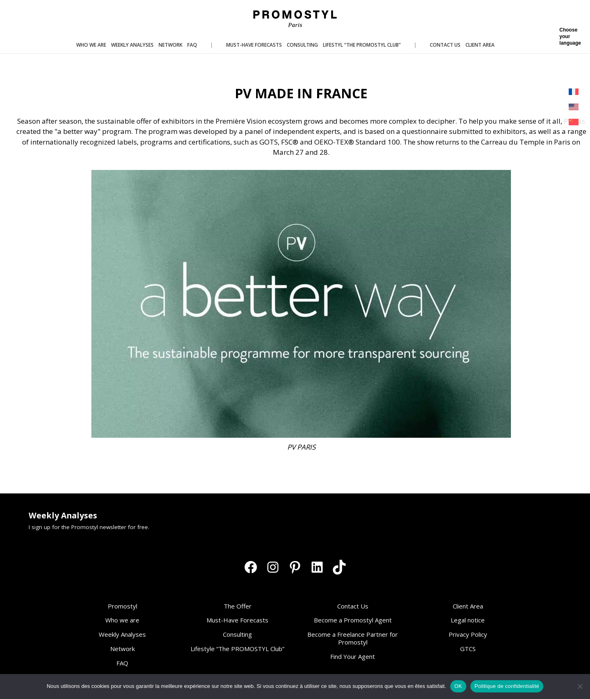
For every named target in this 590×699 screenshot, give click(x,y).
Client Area (468, 606)
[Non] (580, 686)
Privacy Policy (468, 634)
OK (458, 686)
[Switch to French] (574, 91)
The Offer (238, 606)
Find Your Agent (352, 656)
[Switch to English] (574, 107)
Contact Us (352, 606)
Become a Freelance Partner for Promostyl (352, 638)
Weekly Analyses (122, 634)
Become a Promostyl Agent (353, 620)
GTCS (468, 649)
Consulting (237, 634)
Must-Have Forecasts (237, 620)
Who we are (122, 620)
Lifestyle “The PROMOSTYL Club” (237, 649)
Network (122, 649)
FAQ (122, 663)
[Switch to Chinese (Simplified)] (574, 122)
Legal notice (468, 620)
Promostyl (122, 606)
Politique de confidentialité (506, 686)
